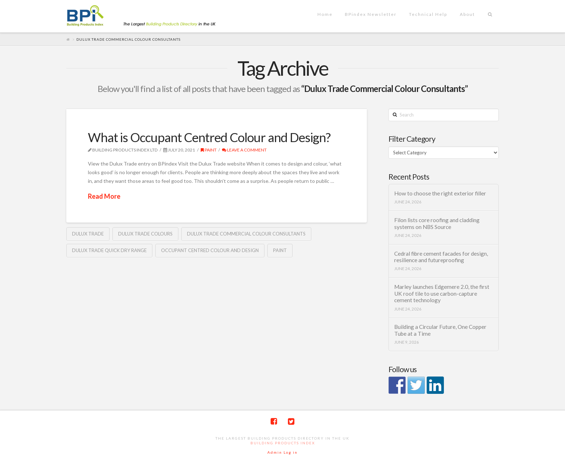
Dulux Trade (88, 234)
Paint (209, 150)
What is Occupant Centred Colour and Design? (209, 137)
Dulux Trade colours (145, 234)
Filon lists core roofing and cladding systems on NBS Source (437, 223)
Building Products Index (282, 443)
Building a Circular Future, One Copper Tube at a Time (440, 330)
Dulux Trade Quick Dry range (109, 250)
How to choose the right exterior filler (440, 193)
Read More (104, 196)
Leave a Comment (244, 150)
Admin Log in (282, 452)
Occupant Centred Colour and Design (210, 250)
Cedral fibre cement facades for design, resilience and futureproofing (441, 257)
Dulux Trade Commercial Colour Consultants (246, 234)
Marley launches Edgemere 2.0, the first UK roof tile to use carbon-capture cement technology (441, 293)
